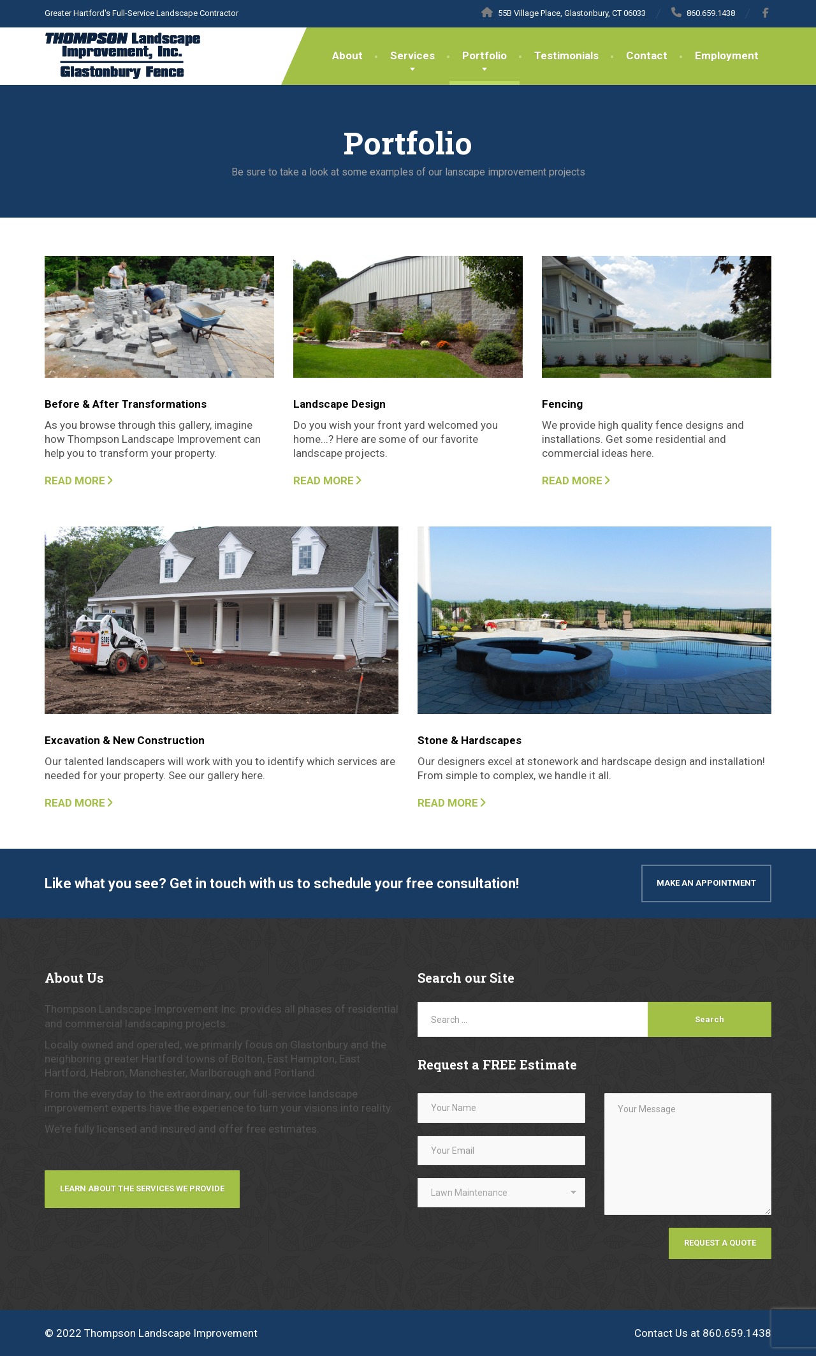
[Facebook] (766, 13)
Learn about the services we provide (142, 1188)
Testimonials (566, 55)
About (347, 55)
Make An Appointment (706, 883)
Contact (646, 55)
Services (412, 55)
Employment (727, 55)
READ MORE (75, 480)
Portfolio (484, 55)
